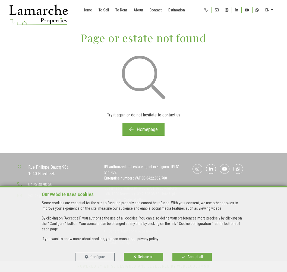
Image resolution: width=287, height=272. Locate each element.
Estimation (176, 10)
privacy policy (147, 239)
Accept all (195, 257)
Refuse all (145, 257)
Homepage (143, 129)
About (138, 10)
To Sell (104, 10)
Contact (156, 10)
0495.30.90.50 (40, 184)
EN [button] (267, 10)
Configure (97, 257)
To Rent (121, 10)
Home (87, 10)
